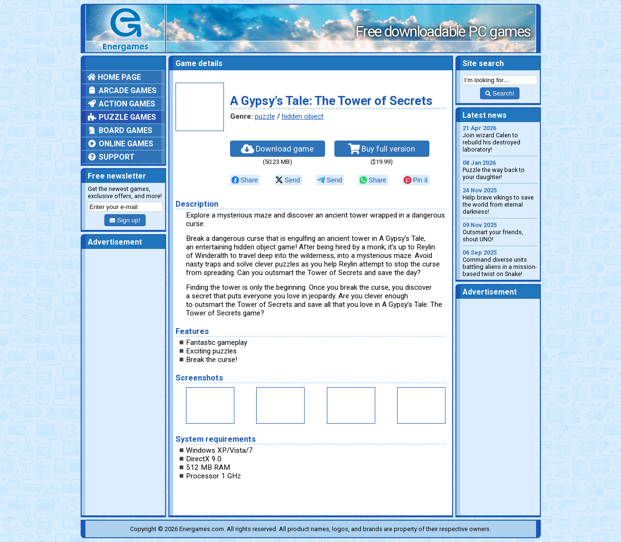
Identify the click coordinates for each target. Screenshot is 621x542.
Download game (277, 148)
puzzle (265, 116)
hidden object (303, 116)
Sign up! (125, 220)
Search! (499, 93)
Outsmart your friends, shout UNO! (500, 232)
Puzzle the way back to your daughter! (500, 170)
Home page (114, 77)
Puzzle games (121, 117)
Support (111, 157)
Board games (119, 130)
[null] (245, 180)
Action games (121, 103)
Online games (120, 143)
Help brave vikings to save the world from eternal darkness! (500, 201)
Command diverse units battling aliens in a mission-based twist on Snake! (500, 263)
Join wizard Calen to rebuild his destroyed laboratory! (500, 138)
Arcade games (122, 90)
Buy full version (382, 148)
